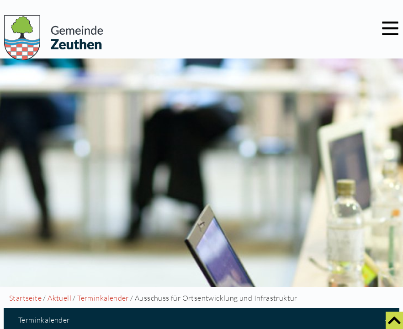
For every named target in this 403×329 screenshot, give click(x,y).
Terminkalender (103, 297)
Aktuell (59, 297)
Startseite (25, 297)
